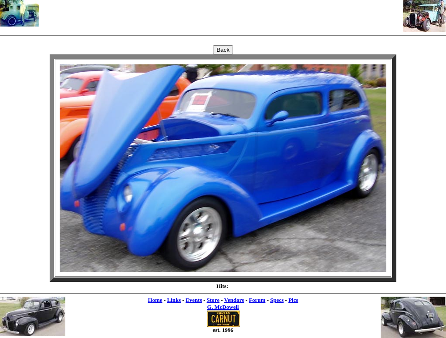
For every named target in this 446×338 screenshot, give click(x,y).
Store (213, 300)
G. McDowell (223, 307)
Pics (293, 300)
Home (155, 300)
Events (194, 300)
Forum (257, 300)
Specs (277, 300)
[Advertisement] (221, 13)
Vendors (234, 300)
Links (174, 300)
